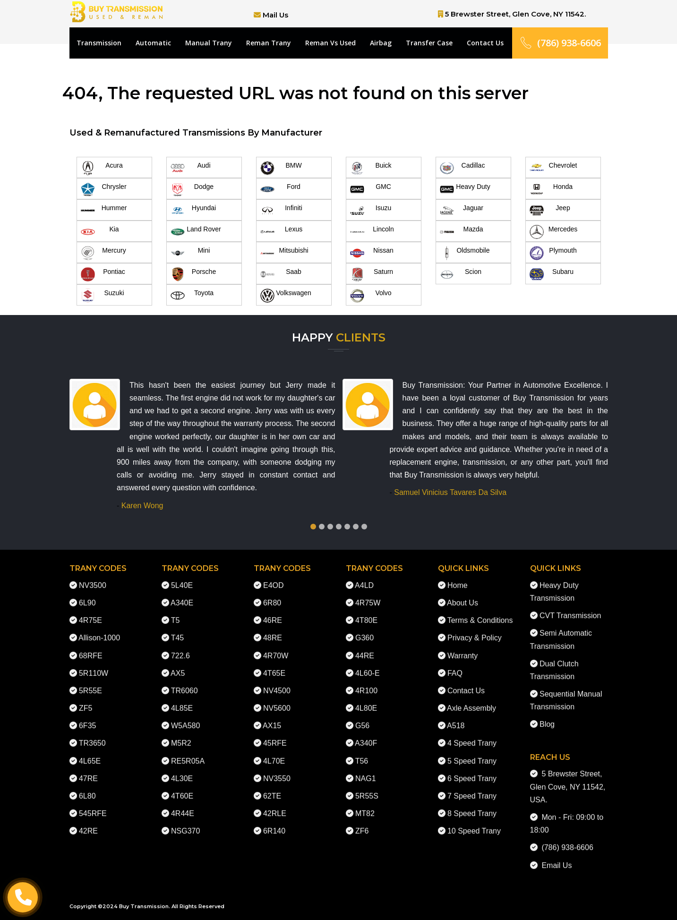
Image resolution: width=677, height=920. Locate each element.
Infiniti (281, 211)
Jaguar (461, 211)
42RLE (274, 805)
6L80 (87, 787)
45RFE (275, 735)
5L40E (182, 576)
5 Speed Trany (472, 752)
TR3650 (92, 735)
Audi (191, 168)
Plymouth (553, 253)
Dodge (192, 189)
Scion (461, 274)
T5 (175, 612)
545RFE (93, 805)
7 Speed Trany (472, 787)
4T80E (366, 612)
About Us (462, 594)
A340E (182, 594)
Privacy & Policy (474, 629)
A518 (455, 717)
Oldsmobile (465, 253)
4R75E (90, 612)
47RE (88, 770)
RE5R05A (188, 752)
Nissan (372, 253)
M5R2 (181, 735)
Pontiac (103, 274)
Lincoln (372, 232)
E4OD (273, 576)
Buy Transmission (144, 906)
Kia (100, 232)
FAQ (455, 664)
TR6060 (184, 682)
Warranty (462, 647)
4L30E (182, 770)
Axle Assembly (471, 699)
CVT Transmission (570, 607)
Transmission (99, 42)
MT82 (365, 805)
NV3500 (92, 576)
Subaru (552, 274)
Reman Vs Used (330, 42)
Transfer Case (429, 42)
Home (457, 576)
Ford (280, 189)
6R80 (272, 594)
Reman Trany (268, 42)
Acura (102, 168)
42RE (88, 822)
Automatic (153, 42)
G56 (362, 717)
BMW (281, 168)
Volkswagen (285, 296)
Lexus (281, 232)
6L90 (87, 594)
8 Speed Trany (472, 805)
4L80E (366, 699)
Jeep (550, 211)
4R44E (182, 805)
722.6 (180, 647)
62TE (272, 787)
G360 (364, 629)
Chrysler (104, 189)
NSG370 (185, 822)
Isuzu (371, 211)
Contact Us (485, 42)
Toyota (192, 296)
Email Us (555, 856)
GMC (370, 189)
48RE (272, 629)
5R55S (366, 787)
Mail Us (275, 14)
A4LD (364, 576)
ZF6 (361, 822)
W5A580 (185, 717)
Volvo (371, 296)
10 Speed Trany (474, 822)
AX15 (272, 717)
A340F (366, 735)
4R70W (275, 647)
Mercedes (554, 232)
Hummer (104, 211)
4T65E (274, 664)
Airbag (381, 42)
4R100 (366, 682)
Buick (371, 168)
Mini (190, 253)
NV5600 (277, 699)
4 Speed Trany (472, 735)
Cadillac (462, 168)
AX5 (178, 664)
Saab (280, 274)
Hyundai (193, 211)
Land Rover (196, 232)
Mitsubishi (284, 253)
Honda (551, 189)
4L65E (90, 752)
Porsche (193, 274)
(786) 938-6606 (560, 42)
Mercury (103, 253)
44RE (364, 647)
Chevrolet (553, 168)
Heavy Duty (465, 189)
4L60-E (367, 664)
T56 (361, 752)
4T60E (182, 787)
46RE (272, 612)
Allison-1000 (99, 629)
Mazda (461, 232)
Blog (547, 716)
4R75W (367, 594)
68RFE (91, 647)
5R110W (93, 664)
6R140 (274, 822)
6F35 (87, 717)
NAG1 (365, 770)
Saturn (372, 274)
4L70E (274, 752)
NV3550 (277, 770)
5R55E (90, 682)
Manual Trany (208, 42)
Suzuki (102, 296)
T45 (177, 629)
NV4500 (277, 682)
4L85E (182, 699)
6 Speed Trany (472, 770)
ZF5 (85, 699)
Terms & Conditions (480, 612)
